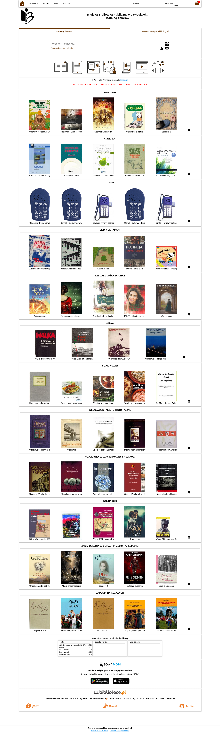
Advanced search (58, 48)
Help (56, 3)
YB (154, 3)
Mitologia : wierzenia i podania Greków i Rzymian (74, 645)
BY (160, 3)
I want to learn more (99, 730)
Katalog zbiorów (64, 31)
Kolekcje (69, 48)
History (46, 3)
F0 (176, 3)
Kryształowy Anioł (64, 654)
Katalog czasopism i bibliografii (155, 31)
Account (66, 3)
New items (33, 3)
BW (149, 3)
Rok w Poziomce (64, 650)
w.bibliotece (101, 698)
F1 (181, 3)
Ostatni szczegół (64, 652)
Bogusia (61, 647)
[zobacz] (124, 80)
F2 (187, 3)
